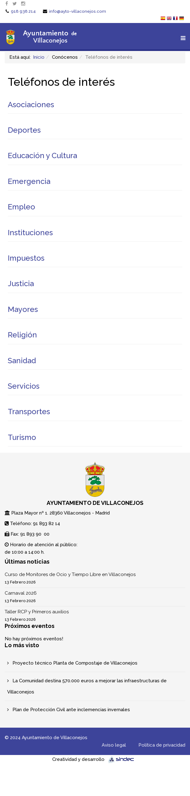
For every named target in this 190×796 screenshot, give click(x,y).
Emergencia (29, 181)
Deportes (24, 130)
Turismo (22, 437)
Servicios (23, 386)
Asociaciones (31, 104)
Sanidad (22, 360)
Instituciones (30, 232)
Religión (22, 334)
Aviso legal (114, 745)
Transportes (29, 411)
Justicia (21, 283)
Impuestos (26, 258)
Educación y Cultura (42, 155)
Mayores (23, 309)
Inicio (38, 57)
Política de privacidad (161, 745)
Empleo (21, 206)
